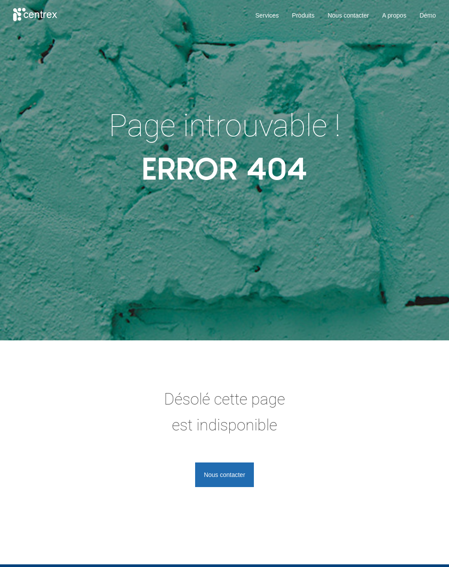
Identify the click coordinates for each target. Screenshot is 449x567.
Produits (303, 15)
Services (267, 15)
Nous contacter (348, 15)
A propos (394, 15)
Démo (428, 15)
